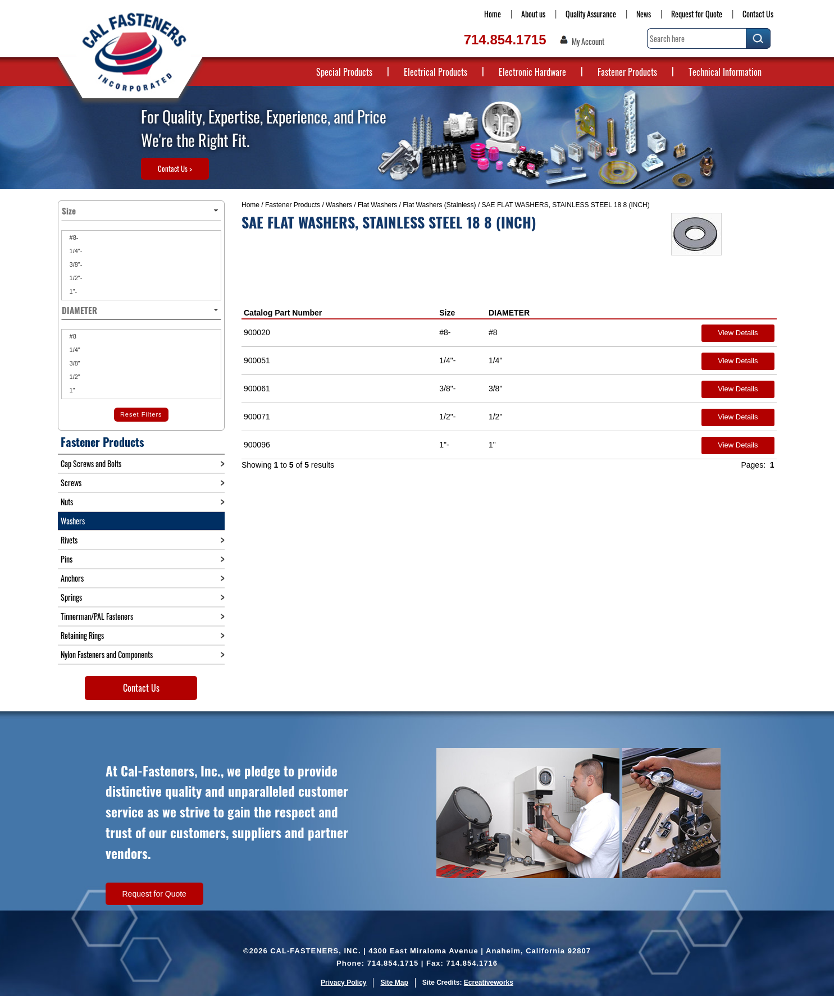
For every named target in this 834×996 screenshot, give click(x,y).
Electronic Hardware (532, 72)
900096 (257, 444)
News (643, 14)
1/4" (74, 349)
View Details (738, 332)
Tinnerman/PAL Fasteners (97, 616)
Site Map (394, 982)
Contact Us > (175, 168)
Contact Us (757, 14)
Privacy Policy (343, 982)
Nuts (67, 502)
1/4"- (75, 251)
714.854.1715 (505, 39)
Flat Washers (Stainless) (439, 205)
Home (492, 14)
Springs (71, 597)
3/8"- (75, 264)
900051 (257, 360)
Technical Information (725, 72)
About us (533, 14)
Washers (339, 205)
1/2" (74, 376)
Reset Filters (141, 414)
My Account (588, 41)
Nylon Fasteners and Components (107, 654)
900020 (257, 332)
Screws (71, 482)
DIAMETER (509, 312)
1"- (73, 291)
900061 (257, 388)
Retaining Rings (82, 635)
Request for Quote (696, 14)
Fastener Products (627, 72)
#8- (73, 237)
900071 (257, 416)
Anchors (72, 578)
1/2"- (75, 278)
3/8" (74, 363)
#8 (72, 336)
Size (447, 312)
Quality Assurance (591, 14)
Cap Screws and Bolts (91, 463)
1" (71, 390)
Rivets (69, 540)
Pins (66, 559)
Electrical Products (435, 72)
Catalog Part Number (283, 312)
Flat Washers (377, 205)
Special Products (344, 72)
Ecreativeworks (488, 982)
